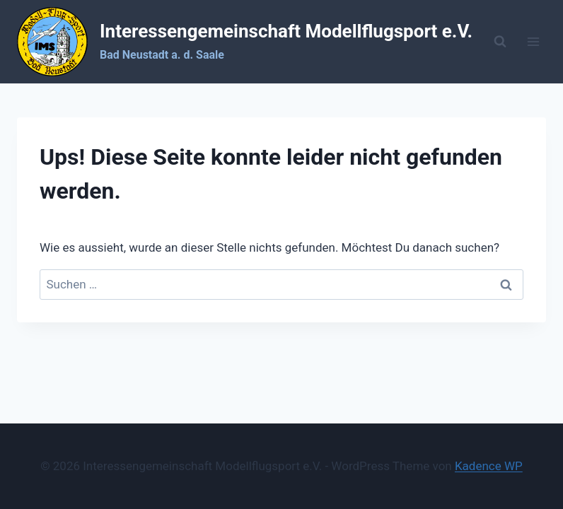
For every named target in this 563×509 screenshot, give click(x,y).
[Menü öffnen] (533, 42)
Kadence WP (489, 466)
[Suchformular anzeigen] (500, 41)
